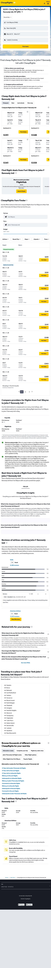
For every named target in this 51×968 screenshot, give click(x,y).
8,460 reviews (14, 565)
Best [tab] (13, 103)
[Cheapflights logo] (7, 3)
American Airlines (15, 611)
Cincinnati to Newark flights (10, 791)
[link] (21, 191)
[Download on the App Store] (29, 905)
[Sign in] (44, 3)
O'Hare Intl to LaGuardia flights (11, 773)
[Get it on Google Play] (21, 905)
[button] (25, 22)
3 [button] (29, 392)
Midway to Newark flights (9, 775)
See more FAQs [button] (25, 662)
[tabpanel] (25, 519)
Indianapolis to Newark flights (11, 788)
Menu (48, 3)
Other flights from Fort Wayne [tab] (11, 759)
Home (6, 877)
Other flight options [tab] (30, 755)
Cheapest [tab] (5, 103)
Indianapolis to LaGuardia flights (11, 778)
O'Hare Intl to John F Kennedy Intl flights (14, 768)
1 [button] (21, 392)
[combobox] (8, 17)
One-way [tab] (30, 103)
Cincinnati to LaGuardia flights (11, 783)
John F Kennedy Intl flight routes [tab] (12, 755)
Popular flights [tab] (27, 759)
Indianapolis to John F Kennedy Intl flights (14, 793)
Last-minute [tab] (20, 103)
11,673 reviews (14, 616)
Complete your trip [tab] (22, 750)
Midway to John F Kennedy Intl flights (13, 781)
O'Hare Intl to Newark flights (10, 770)
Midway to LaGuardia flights (10, 786)
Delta (11, 559)
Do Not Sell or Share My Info (25, 895)
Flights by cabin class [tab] (37, 750)
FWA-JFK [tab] (25, 486)
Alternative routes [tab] (8, 750)
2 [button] (25, 392)
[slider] (48, 234)
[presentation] (22, 12)
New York (12, 877)
